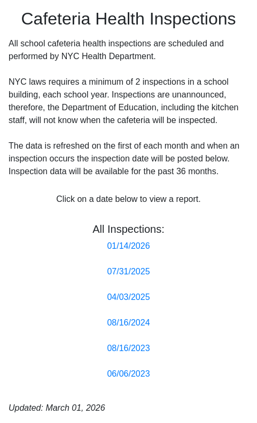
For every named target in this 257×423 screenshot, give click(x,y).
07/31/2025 (128, 271)
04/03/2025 (128, 297)
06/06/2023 (128, 373)
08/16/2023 (128, 348)
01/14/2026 (128, 245)
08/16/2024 (128, 322)
